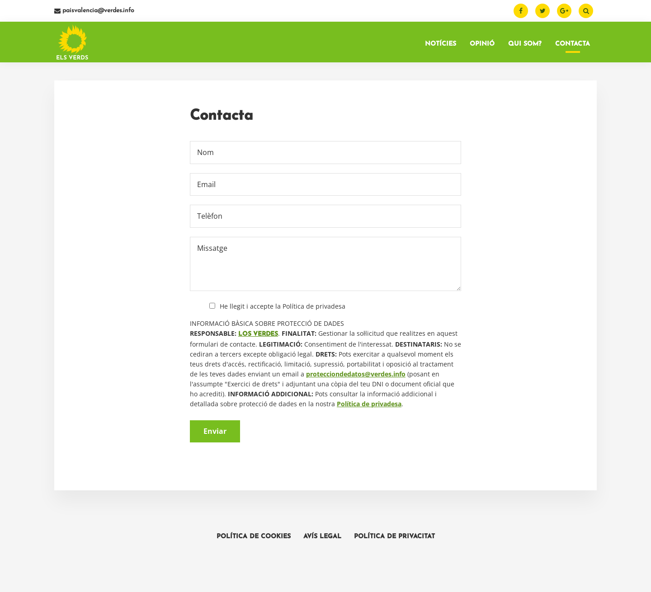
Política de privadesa (369, 403)
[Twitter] (542, 11)
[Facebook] (521, 11)
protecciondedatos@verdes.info (356, 374)
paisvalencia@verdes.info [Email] (94, 10)
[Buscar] (586, 11)
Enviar (214, 431)
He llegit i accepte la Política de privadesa (282, 306)
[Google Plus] (564, 11)
